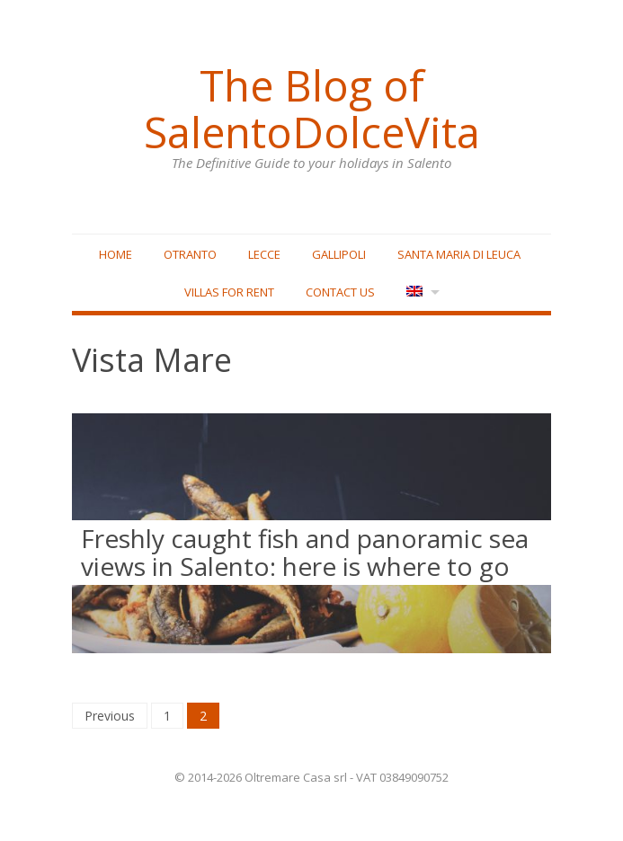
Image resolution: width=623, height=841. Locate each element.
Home (115, 254)
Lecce (264, 254)
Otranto (190, 254)
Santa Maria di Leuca (459, 254)
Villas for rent (229, 292)
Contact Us (340, 292)
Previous (110, 715)
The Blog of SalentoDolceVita (312, 109)
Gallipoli (339, 254)
